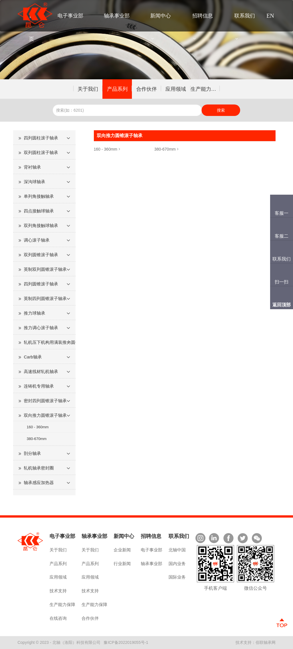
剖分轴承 (32, 453)
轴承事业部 (117, 16)
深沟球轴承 (34, 181)
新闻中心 (160, 16)
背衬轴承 (32, 167)
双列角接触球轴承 (41, 225)
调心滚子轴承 (37, 240)
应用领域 (175, 89)
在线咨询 (58, 618)
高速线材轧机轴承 (41, 371)
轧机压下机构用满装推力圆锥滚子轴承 (50, 342)
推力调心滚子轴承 (41, 327)
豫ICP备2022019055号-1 (126, 642)
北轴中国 (177, 549)
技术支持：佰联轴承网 (255, 642)
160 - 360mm (38, 427)
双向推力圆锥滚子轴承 (45, 415)
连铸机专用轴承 (39, 386)
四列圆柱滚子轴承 (41, 137)
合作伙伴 (146, 89)
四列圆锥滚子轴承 (41, 283)
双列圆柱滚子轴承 (41, 152)
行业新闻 (122, 563)
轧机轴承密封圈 (39, 467)
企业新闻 (122, 549)
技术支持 (58, 590)
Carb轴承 (33, 356)
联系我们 (244, 16)
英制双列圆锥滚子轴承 (45, 269)
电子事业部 (70, 16)
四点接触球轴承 (39, 210)
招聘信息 (202, 16)
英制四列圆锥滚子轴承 (45, 298)
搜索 (221, 110)
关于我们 (88, 89)
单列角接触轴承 (39, 196)
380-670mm (36, 439)
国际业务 (177, 577)
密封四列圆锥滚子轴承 (45, 400)
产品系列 (117, 89)
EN (270, 16)
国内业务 (177, 563)
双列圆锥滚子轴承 (41, 254)
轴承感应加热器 (39, 482)
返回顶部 (281, 304)
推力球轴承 (34, 313)
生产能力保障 (205, 89)
